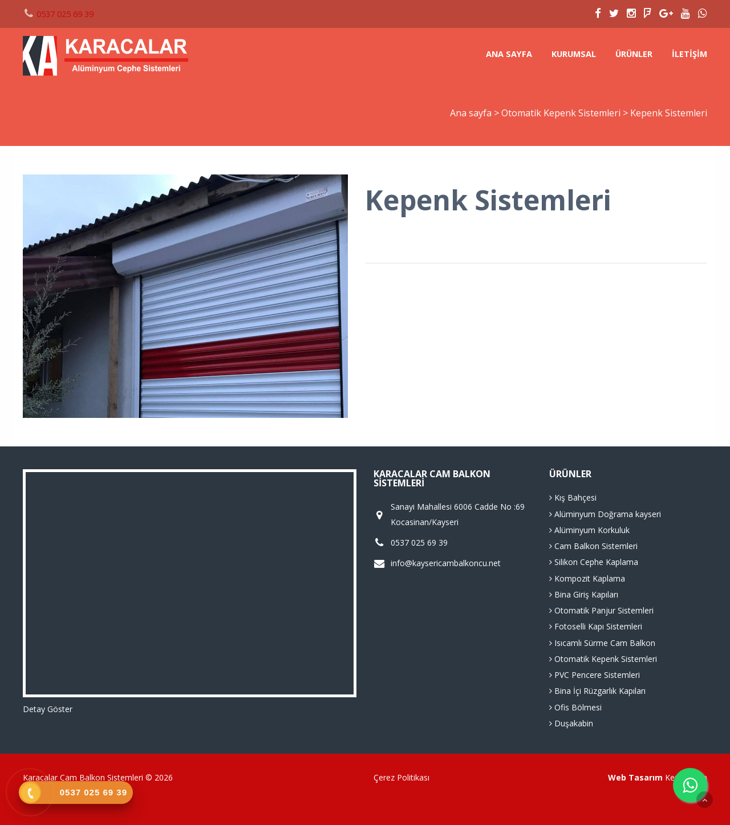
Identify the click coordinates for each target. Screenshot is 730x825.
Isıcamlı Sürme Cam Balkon (602, 642)
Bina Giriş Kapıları (583, 594)
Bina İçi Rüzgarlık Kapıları (597, 690)
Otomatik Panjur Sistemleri (601, 610)
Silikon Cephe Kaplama (593, 561)
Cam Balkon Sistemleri (593, 545)
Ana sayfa (509, 53)
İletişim (689, 53)
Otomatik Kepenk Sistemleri (562, 113)
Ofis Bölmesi (575, 707)
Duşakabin (571, 723)
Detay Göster (47, 709)
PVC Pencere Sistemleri (594, 674)
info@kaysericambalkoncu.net (446, 563)
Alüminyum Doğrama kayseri (605, 514)
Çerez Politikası (401, 777)
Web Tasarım (635, 777)
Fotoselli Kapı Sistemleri (595, 626)
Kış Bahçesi (573, 497)
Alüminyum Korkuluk (589, 530)
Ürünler (633, 53)
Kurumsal (573, 53)
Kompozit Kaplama (587, 578)
